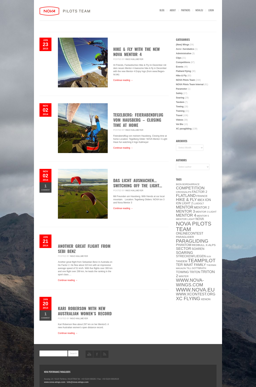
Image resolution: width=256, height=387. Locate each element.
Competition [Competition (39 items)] (190, 188)
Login (211, 10)
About (173, 10)
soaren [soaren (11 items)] (198, 248)
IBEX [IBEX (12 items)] (200, 200)
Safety (179, 93)
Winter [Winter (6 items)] (184, 276)
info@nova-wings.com (78, 382)
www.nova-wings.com (54, 382)
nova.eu (199, 10)
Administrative (183, 53)
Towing (180, 106)
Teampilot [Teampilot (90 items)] (202, 260)
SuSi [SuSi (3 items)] (208, 256)
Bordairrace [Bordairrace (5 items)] (191, 184)
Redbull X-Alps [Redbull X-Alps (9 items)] (204, 245)
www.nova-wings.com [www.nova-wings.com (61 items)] (190, 282)
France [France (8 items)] (201, 196)
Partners (185, 10)
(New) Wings (182, 44)
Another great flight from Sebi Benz (84, 248)
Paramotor (181, 89)
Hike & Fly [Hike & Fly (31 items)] (186, 199)
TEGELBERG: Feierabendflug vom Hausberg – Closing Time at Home (138, 120)
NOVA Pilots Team (185, 80)
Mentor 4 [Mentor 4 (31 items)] (186, 215)
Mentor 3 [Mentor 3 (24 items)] (185, 211)
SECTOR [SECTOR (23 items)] (183, 249)
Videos (179, 120)
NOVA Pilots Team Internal (190, 84)
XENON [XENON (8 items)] (205, 299)
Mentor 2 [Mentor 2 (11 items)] (202, 207)
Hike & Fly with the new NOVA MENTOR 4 (136, 51)
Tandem (180, 102)
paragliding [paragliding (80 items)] (192, 241)
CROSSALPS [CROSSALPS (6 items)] (183, 192)
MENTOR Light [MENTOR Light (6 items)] (185, 219)
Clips (178, 58)
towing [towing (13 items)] (182, 272)
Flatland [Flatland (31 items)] (186, 195)
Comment (45, 187)
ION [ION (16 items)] (208, 200)
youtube (89, 354)
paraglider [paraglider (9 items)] (185, 236)
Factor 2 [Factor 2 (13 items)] (199, 192)
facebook (97, 354)
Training (180, 111)
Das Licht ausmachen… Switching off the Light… (137, 182)
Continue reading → (123, 80)
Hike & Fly (181, 75)
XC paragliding (184, 128)
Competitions (183, 62)
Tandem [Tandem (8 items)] (181, 261)
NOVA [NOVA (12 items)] (200, 219)
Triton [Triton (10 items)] (194, 272)
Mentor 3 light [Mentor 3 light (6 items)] (206, 211)
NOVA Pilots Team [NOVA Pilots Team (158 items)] (193, 226)
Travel (179, 115)
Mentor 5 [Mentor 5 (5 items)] (203, 215)
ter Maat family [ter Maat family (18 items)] (191, 265)
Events (179, 66)
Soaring (180, 97)
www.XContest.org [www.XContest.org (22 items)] (195, 294)
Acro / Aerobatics (185, 49)
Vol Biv (179, 124)
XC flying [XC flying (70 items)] (188, 298)
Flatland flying (183, 71)
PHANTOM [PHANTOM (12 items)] (183, 245)
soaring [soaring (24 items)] (184, 253)
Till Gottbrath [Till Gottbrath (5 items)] (196, 268)
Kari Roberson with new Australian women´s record (85, 310)
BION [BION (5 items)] (179, 184)
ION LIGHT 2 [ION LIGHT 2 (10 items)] (184, 203)
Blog (162, 10)
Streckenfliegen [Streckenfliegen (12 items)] (191, 256)
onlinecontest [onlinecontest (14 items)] (189, 233)
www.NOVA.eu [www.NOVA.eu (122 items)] (195, 290)
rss (104, 354)
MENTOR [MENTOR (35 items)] (184, 207)
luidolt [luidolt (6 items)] (198, 203)
